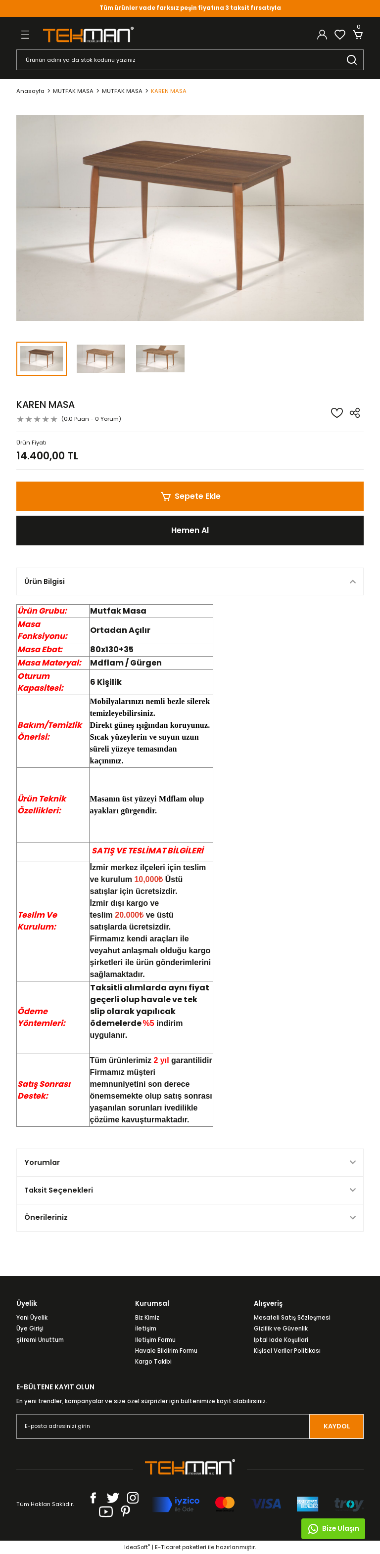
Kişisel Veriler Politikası (287, 1351)
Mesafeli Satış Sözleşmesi (292, 1318)
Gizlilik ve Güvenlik (281, 1328)
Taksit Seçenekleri (58, 1190)
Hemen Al (190, 530)
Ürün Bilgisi (44, 581)
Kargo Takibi (153, 1362)
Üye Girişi (30, 1328)
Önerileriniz (46, 1217)
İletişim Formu (155, 1340)
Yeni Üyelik (32, 1318)
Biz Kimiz (147, 1318)
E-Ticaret (168, 1547)
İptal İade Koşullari (281, 1340)
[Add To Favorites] (337, 413)
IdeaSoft (137, 1547)
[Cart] (358, 35)
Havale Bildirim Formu (166, 1351)
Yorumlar (42, 1162)
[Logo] (88, 34)
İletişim (145, 1328)
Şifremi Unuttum (40, 1340)
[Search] (190, 59)
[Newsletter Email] (190, 1426)
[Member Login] (322, 35)
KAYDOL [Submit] (336, 1426)
